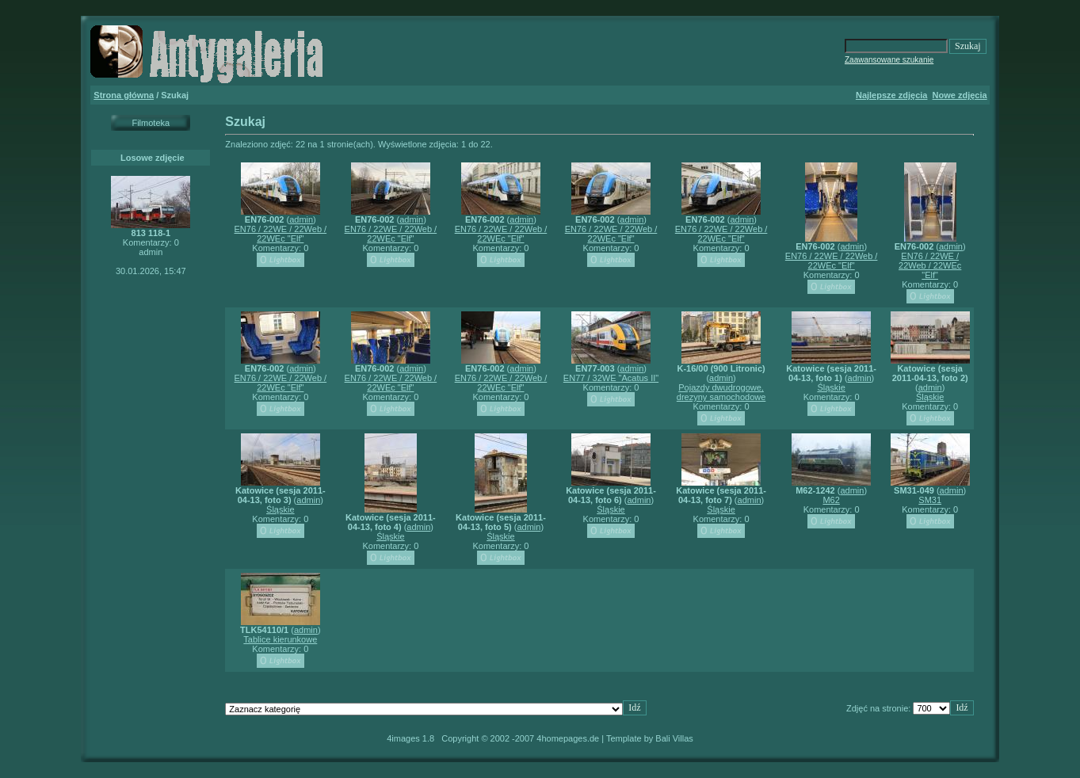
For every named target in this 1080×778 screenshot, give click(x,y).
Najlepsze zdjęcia (892, 95)
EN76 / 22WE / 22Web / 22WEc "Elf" (281, 233)
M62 (830, 500)
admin (301, 219)
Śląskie (831, 387)
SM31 (929, 500)
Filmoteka (151, 123)
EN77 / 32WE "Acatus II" (610, 378)
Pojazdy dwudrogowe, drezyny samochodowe (721, 392)
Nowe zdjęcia (960, 95)
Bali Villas (674, 738)
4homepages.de (567, 738)
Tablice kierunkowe (280, 639)
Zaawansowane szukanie (889, 59)
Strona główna (123, 95)
